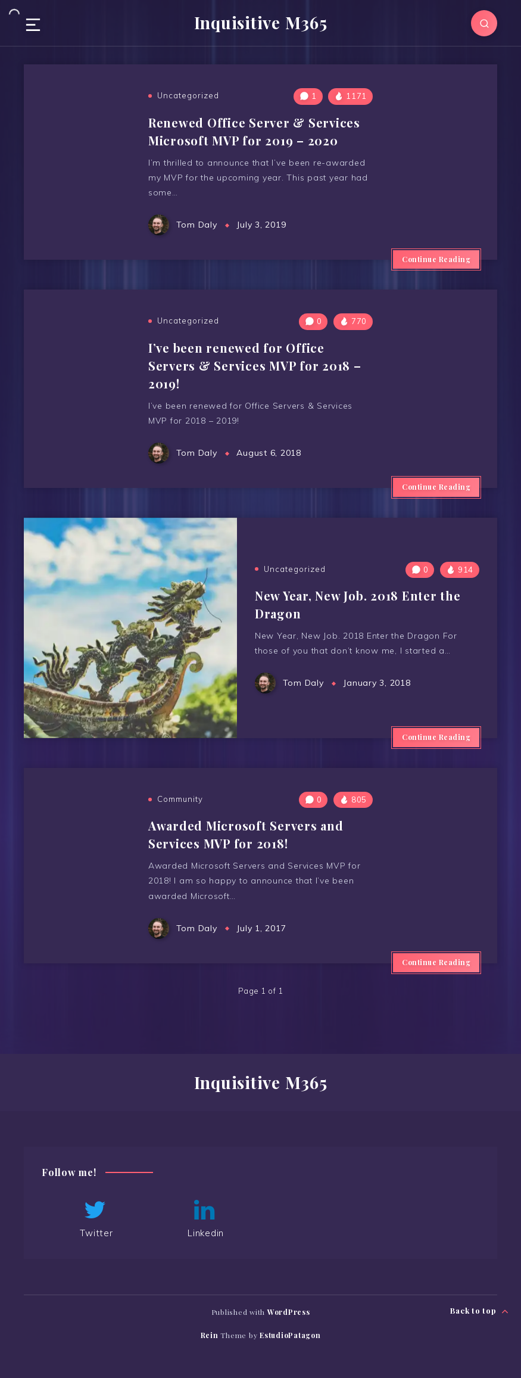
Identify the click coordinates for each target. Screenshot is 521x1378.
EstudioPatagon (290, 1335)
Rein (210, 1335)
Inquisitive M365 (260, 22)
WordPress (288, 1312)
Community (180, 799)
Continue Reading (436, 259)
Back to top (479, 1311)
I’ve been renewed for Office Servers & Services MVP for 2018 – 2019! (254, 365)
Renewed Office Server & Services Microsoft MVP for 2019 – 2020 (254, 131)
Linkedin (204, 1218)
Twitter (95, 1218)
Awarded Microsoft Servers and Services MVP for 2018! (246, 834)
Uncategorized (188, 95)
